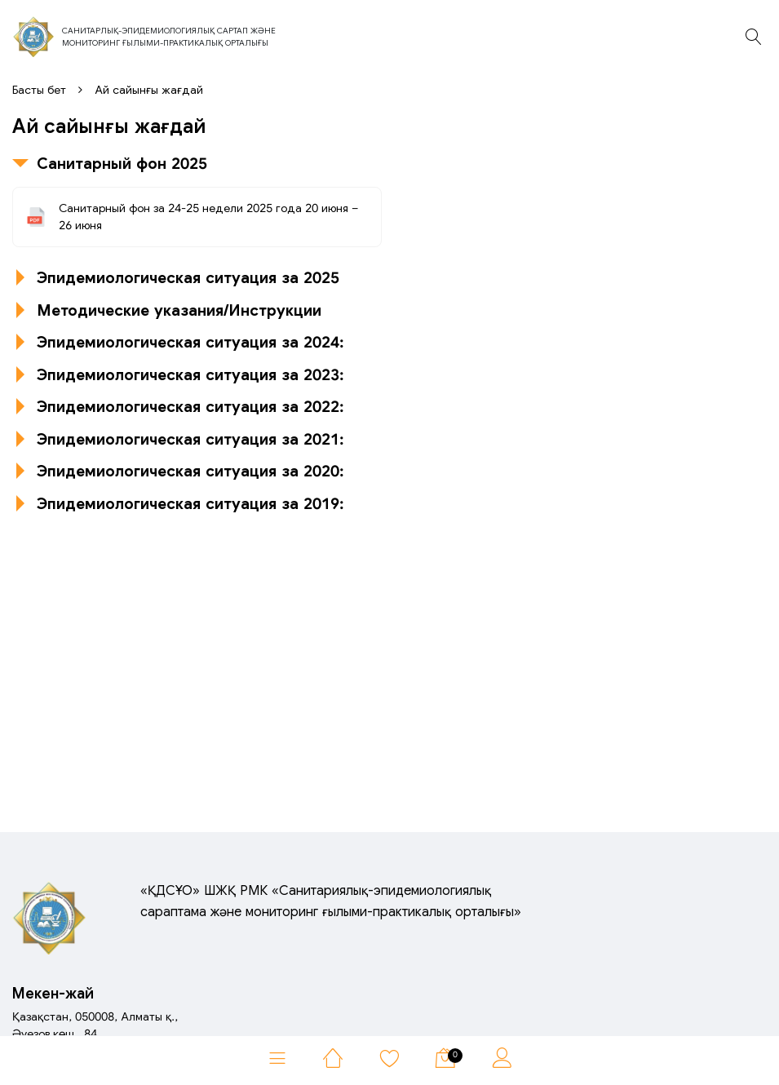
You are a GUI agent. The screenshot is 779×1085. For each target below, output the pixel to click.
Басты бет (39, 89)
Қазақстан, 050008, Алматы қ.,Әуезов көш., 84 (95, 1025)
